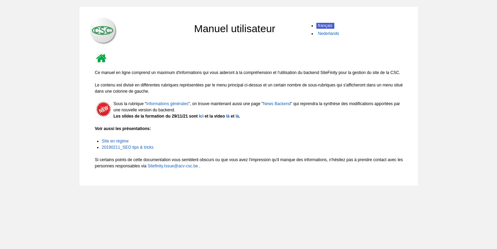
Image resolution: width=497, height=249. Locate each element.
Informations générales (167, 103)
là (228, 116)
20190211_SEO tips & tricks (128, 147)
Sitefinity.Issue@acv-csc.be (172, 166)
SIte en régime (115, 141)
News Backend (277, 103)
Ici (201, 116)
